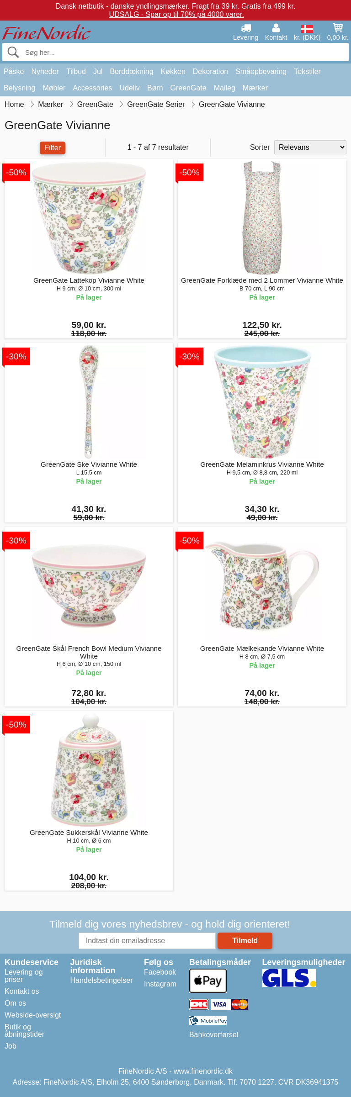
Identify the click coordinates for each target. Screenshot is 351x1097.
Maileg (224, 88)
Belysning (19, 88)
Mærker (255, 88)
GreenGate (188, 88)
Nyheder (44, 71)
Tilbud (76, 71)
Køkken (173, 71)
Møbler (54, 88)
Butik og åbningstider (24, 1030)
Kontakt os (22, 991)
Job (10, 1046)
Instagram (160, 984)
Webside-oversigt (33, 1015)
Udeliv (129, 88)
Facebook (160, 972)
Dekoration (210, 71)
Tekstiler (307, 71)
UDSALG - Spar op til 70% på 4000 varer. (176, 14)
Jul (97, 71)
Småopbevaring (261, 71)
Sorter (260, 147)
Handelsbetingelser (101, 980)
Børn (155, 88)
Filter (52, 148)
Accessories (92, 88)
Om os (15, 1003)
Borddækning (131, 71)
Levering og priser (24, 975)
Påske (14, 71)
